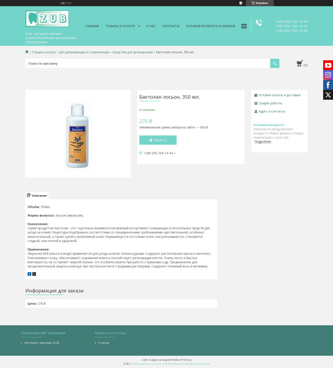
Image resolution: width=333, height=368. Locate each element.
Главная (92, 26)
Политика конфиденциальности (189, 364)
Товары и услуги (120, 26)
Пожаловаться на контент (148, 364)
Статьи (103, 343)
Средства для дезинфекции (132, 52)
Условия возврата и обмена (210, 26)
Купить (160, 140)
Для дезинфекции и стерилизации (84, 52)
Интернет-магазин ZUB (41, 343)
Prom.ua (186, 360)
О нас (151, 26)
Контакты (170, 26)
